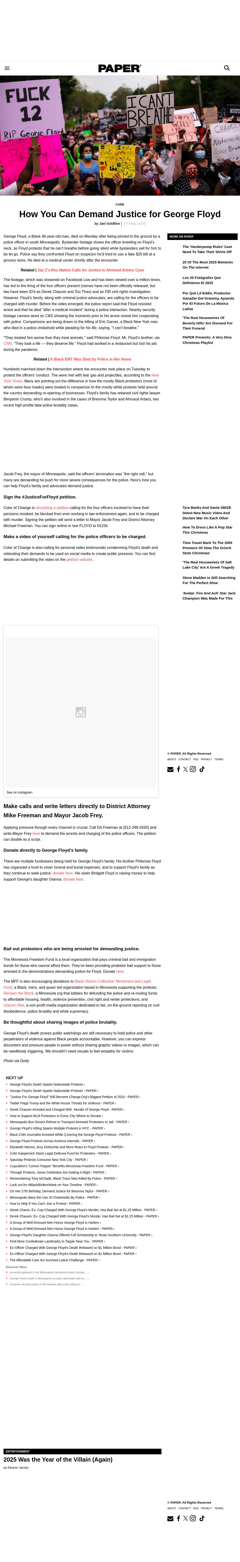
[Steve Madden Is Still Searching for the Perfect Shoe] (174, 581)
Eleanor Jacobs (18, 1467)
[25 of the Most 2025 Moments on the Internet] (174, 265)
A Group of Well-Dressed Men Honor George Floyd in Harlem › (55, 1222)
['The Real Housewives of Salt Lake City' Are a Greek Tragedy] (174, 565)
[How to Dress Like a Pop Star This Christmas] (174, 530)
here (36, 834)
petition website (79, 560)
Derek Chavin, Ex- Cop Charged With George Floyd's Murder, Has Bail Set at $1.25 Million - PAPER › (83, 1210)
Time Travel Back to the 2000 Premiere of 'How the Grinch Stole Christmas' (207, 548)
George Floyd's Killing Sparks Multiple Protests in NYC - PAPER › (57, 1128)
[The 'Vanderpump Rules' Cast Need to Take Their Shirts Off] (174, 250)
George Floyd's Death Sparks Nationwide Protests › (47, 1084)
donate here (63, 873)
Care (120, 204)
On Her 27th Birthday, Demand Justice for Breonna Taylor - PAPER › (59, 1191)
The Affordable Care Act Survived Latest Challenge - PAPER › (55, 1260)
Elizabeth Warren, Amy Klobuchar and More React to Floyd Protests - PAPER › (67, 1147)
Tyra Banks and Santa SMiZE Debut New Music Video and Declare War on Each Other (207, 512)
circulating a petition (52, 508)
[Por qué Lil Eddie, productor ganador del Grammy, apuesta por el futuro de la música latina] (174, 296)
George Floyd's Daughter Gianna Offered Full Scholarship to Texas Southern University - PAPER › (81, 1235)
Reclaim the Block (19, 993)
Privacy (206, 759)
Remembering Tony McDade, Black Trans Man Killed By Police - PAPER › (63, 1178)
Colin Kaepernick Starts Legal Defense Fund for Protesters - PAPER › (60, 1153)
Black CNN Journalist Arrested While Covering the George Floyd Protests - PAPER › (71, 1134)
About (171, 759)
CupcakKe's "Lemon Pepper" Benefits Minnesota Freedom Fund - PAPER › (64, 1166)
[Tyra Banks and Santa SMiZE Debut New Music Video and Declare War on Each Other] (174, 511)
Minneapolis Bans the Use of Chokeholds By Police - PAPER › (55, 1197)
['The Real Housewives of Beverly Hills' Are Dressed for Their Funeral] (174, 321)
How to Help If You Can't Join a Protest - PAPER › (46, 1203)
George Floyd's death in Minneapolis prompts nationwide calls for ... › (49, 1278)
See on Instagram (20, 792)
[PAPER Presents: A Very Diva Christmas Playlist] (174, 340)
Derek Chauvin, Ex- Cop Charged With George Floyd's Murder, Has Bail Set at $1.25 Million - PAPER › (84, 1216)
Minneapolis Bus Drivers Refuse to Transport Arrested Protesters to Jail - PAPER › (69, 1122)
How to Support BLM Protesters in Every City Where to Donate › (56, 1116)
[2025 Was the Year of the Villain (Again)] (82, 1409)
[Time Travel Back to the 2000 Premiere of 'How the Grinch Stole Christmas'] (174, 546)
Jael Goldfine (109, 223)
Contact (185, 759)
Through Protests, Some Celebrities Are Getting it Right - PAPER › (58, 1172)
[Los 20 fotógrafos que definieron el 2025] (174, 281)
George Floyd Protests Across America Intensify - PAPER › (52, 1141)
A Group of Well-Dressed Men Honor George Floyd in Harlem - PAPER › (62, 1229)
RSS (196, 759)
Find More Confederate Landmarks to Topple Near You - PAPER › (57, 1241)
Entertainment (18, 1451)
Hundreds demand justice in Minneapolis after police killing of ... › (47, 1284)
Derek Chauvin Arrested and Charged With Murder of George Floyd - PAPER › (67, 1109)
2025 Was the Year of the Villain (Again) (58, 1459)
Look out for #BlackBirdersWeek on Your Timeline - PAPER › (54, 1185)
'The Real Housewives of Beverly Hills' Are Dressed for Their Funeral (208, 323)
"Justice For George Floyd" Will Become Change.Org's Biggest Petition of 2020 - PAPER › (75, 1097)
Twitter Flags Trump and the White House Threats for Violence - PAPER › (63, 1103)
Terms (218, 759)
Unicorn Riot (14, 1005)
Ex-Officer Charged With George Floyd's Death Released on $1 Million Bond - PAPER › (73, 1248)
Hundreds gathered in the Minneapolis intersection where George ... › (49, 1272)
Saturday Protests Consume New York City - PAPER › (49, 1160)
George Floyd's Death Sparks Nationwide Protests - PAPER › (54, 1091)
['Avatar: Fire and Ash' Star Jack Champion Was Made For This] (174, 596)
